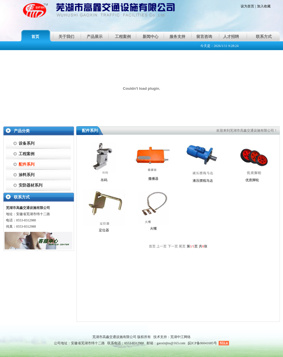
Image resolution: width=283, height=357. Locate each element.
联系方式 (264, 37)
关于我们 (66, 37)
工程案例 (123, 37)
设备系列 (26, 143)
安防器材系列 (30, 185)
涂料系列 (26, 175)
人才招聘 (231, 37)
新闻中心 (150, 37)
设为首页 (247, 6)
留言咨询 (204, 37)
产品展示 (95, 37)
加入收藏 (264, 6)
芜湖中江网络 (180, 337)
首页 (35, 37)
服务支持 (177, 37)
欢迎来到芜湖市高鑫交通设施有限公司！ (246, 130)
